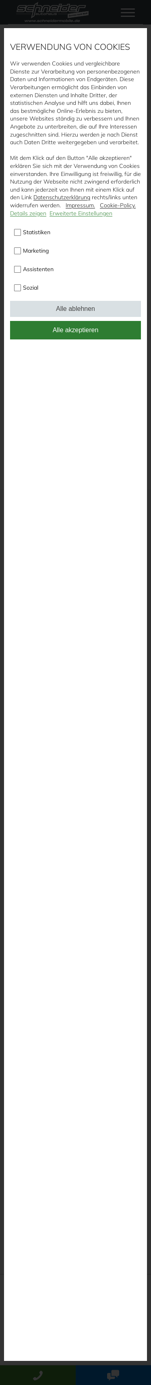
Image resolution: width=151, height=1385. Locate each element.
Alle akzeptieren (76, 330)
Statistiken (36, 232)
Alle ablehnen (75, 308)
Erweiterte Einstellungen (81, 213)
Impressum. (80, 205)
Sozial (30, 287)
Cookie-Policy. (118, 205)
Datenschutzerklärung (61, 197)
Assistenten (38, 269)
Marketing (36, 250)
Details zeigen (28, 213)
